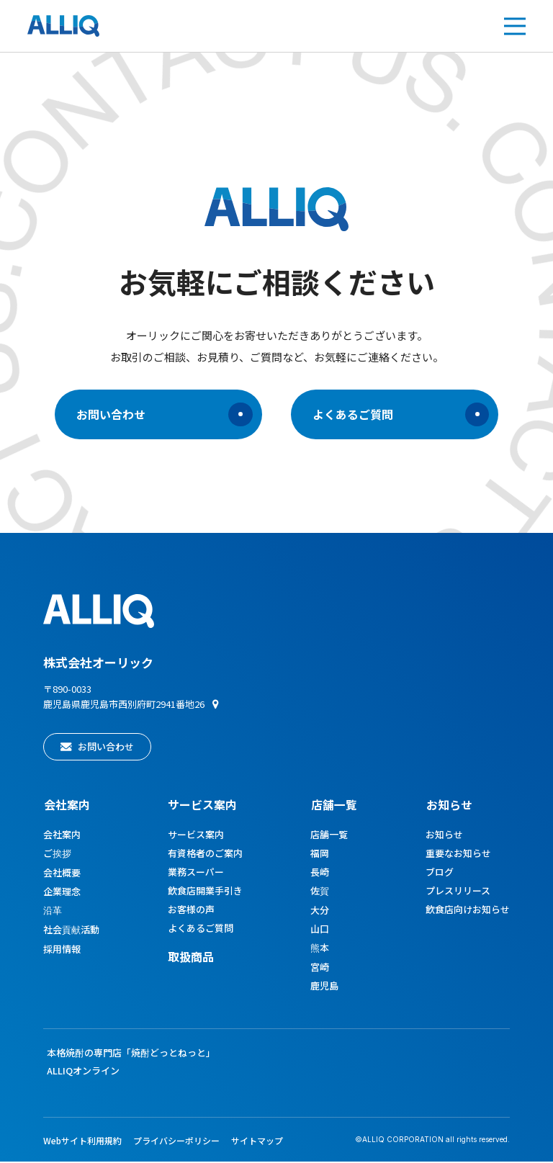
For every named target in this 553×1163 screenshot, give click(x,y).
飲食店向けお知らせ (468, 910)
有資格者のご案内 (205, 854)
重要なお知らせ (458, 854)
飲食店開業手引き (205, 892)
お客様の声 (191, 910)
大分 (320, 911)
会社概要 (62, 874)
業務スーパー (196, 873)
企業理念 (62, 892)
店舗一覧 (334, 805)
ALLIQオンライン (83, 1072)
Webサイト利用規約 (82, 1142)
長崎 (320, 873)
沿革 (52, 911)
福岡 (320, 854)
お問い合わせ (164, 415)
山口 (320, 930)
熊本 (320, 949)
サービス (202, 805)
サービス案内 (196, 836)
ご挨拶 (57, 854)
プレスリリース (458, 892)
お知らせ (449, 805)
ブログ (440, 873)
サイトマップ (257, 1142)
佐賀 (320, 892)
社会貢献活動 (71, 931)
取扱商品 (191, 957)
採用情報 (62, 950)
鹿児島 (325, 987)
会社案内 (66, 805)
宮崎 (320, 968)
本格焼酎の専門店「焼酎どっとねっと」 (131, 1054)
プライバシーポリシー (176, 1142)
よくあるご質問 (401, 415)
